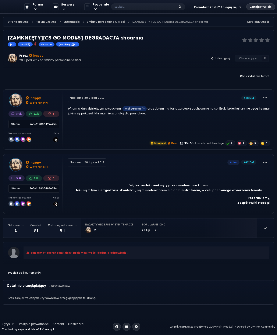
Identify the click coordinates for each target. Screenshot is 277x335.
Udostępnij (220, 58)
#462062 (249, 162)
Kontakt (58, 324)
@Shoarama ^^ (135, 108)
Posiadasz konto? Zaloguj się (218, 7)
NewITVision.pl (42, 329)
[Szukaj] (139, 6)
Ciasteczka (76, 324)
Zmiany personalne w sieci (62, 60)
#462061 (249, 97)
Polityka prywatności (34, 324)
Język (8, 324)
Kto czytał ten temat (254, 76)
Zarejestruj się (260, 7)
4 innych (200, 143)
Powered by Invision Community (255, 326)
